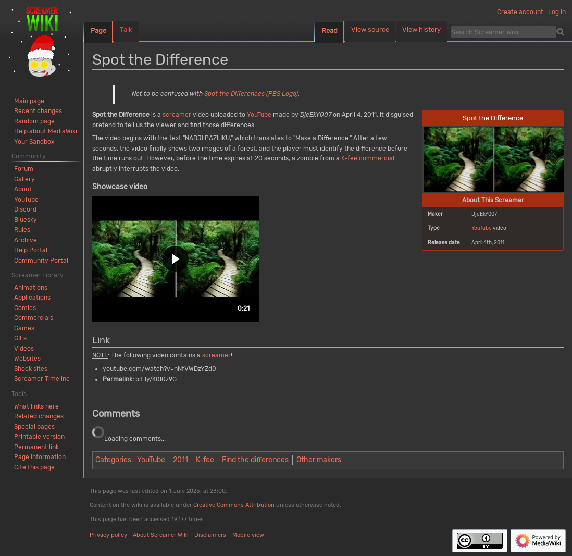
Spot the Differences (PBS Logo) (251, 93)
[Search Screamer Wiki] (503, 32)
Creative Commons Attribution (234, 505)
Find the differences (255, 459)
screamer (177, 114)
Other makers (318, 459)
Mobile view (248, 535)
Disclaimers (210, 535)
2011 (180, 459)
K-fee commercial (367, 158)
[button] (175, 259)
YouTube (481, 228)
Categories (113, 459)
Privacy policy (108, 535)
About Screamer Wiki (161, 535)
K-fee (205, 459)
